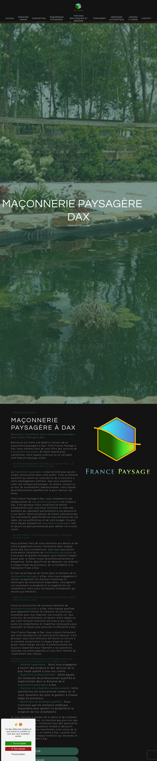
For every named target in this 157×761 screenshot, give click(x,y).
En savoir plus (28, 751)
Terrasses (99, 18)
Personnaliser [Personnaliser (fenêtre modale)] (18, 754)
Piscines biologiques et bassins (79, 18)
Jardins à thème (132, 18)
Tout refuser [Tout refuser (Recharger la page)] (18, 749)
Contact (146, 18)
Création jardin (23, 18)
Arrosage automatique (116, 18)
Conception (39, 18)
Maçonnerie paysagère (57, 18)
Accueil (10, 18)
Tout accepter (18, 743)
